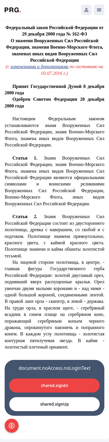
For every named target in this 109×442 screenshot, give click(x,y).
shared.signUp (54, 404)
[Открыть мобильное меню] (99, 10)
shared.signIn (54, 385)
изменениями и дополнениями (39, 66)
